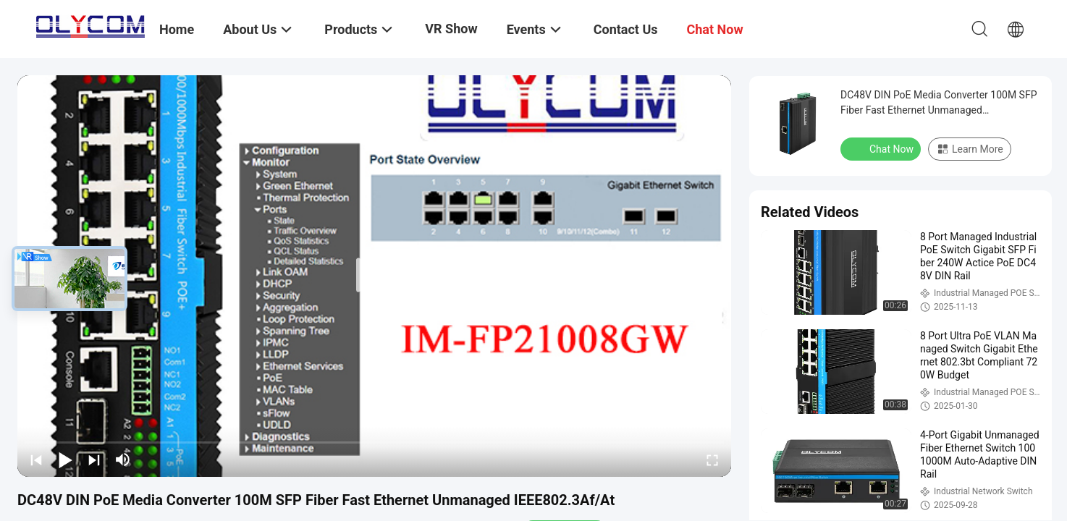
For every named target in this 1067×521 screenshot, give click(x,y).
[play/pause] (65, 459)
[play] (374, 276)
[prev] (36, 459)
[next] (94, 459)
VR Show (451, 28)
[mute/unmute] (123, 459)
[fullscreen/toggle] (712, 459)
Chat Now (882, 148)
